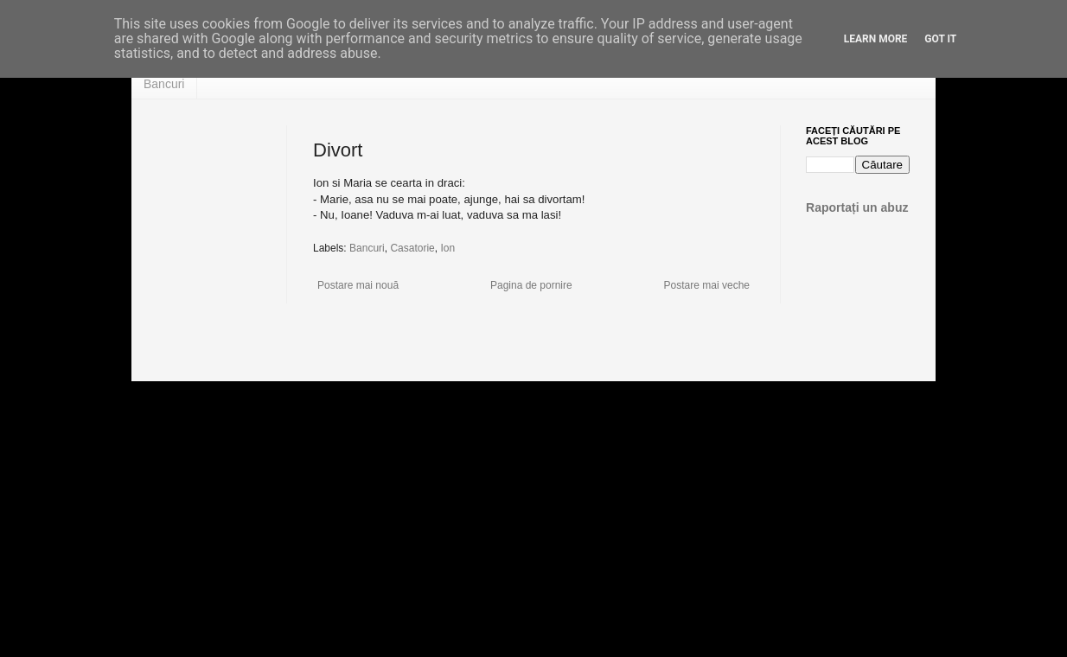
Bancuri (164, 84)
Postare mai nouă (358, 285)
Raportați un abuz (857, 207)
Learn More (876, 39)
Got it (940, 39)
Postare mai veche (707, 285)
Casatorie (412, 248)
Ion (447, 248)
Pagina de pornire (531, 285)
